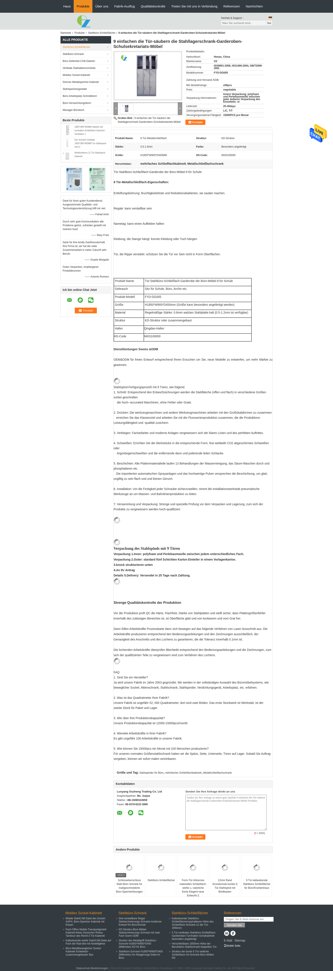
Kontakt (197, 122)
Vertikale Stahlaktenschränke (79, 68)
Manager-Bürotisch (73, 110)
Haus (67, 6)
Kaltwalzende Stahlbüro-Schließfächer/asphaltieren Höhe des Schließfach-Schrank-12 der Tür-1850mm (193, 923)
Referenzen (231, 6)
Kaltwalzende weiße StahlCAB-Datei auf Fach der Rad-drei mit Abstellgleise (88, 942)
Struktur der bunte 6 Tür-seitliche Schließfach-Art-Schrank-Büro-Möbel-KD (193, 954)
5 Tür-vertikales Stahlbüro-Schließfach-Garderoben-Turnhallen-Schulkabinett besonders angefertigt (194, 935)
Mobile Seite (232, 945)
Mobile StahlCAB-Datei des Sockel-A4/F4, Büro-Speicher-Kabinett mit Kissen (86, 921)
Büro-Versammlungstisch (77, 103)
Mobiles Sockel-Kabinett (76, 75)
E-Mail (228, 940)
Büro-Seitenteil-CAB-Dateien (79, 61)
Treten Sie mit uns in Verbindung (194, 6)
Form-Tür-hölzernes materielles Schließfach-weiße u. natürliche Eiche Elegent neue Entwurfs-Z (193, 888)
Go (269, 23)
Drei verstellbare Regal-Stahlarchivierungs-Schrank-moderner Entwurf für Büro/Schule (140, 921)
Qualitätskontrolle (153, 6)
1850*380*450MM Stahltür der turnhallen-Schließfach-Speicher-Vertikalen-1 (90, 130)
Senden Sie (234, 925)
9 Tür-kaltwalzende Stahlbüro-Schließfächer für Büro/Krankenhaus (257, 884)
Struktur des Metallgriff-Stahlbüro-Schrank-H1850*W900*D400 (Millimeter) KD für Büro (138, 943)
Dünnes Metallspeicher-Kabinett (81, 82)
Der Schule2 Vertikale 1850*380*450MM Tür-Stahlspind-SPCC (91, 143)
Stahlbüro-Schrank (73, 54)
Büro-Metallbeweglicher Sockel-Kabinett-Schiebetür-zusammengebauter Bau (84, 951)
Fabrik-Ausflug (124, 6)
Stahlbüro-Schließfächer (102, 32)
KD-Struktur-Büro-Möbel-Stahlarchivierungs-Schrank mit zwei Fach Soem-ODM (139, 932)
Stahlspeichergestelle (75, 89)
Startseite (65, 32)
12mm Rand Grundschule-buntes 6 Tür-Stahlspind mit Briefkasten (224, 886)
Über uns (101, 6)
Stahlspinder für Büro (152, 772)
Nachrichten (254, 6)
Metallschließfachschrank (217, 772)
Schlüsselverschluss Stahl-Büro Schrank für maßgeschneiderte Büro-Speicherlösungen (129, 886)
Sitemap (239, 940)
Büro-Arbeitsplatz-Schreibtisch (80, 96)
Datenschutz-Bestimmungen (92, 968)
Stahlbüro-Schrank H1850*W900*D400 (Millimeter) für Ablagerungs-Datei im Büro (141, 954)
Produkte (83, 6)
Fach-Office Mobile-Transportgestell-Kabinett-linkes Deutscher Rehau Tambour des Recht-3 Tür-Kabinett (86, 932)
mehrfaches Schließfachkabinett (183, 772)
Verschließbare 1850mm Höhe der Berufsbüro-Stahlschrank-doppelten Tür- (194, 945)
